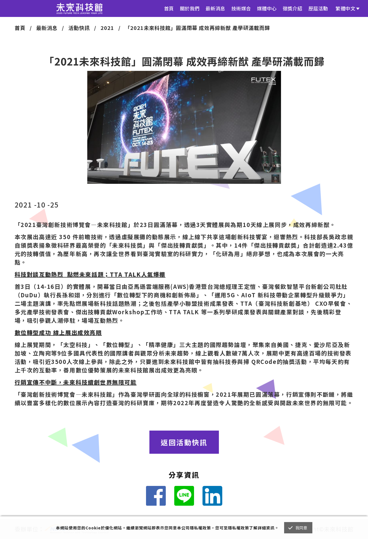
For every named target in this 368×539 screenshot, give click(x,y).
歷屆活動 (318, 8)
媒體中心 (267, 8)
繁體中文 (345, 8)
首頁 (169, 8)
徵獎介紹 (292, 8)
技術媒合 (241, 8)
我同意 (301, 528)
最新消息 (215, 8)
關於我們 (190, 8)
